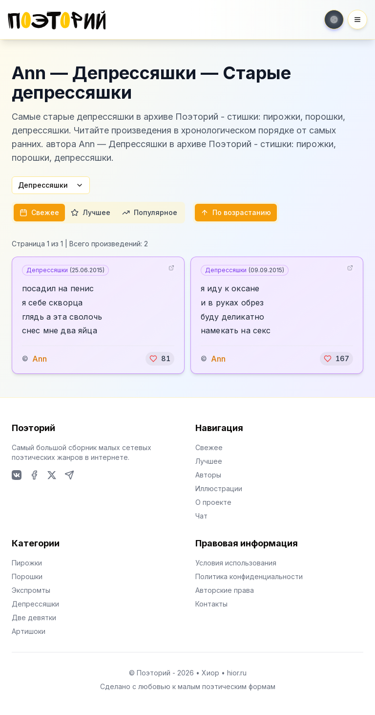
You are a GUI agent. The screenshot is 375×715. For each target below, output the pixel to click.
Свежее (39, 212)
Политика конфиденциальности (249, 576)
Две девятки (34, 617)
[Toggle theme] (334, 19)
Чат (201, 516)
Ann (39, 359)
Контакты (211, 604)
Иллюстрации (218, 488)
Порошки (27, 576)
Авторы (208, 475)
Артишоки (28, 631)
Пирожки (27, 563)
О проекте (213, 502)
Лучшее (90, 212)
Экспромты (31, 590)
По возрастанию (236, 212)
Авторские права (224, 590)
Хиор (210, 673)
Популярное (149, 212)
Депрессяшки (50, 185)
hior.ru (237, 673)
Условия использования (235, 563)
